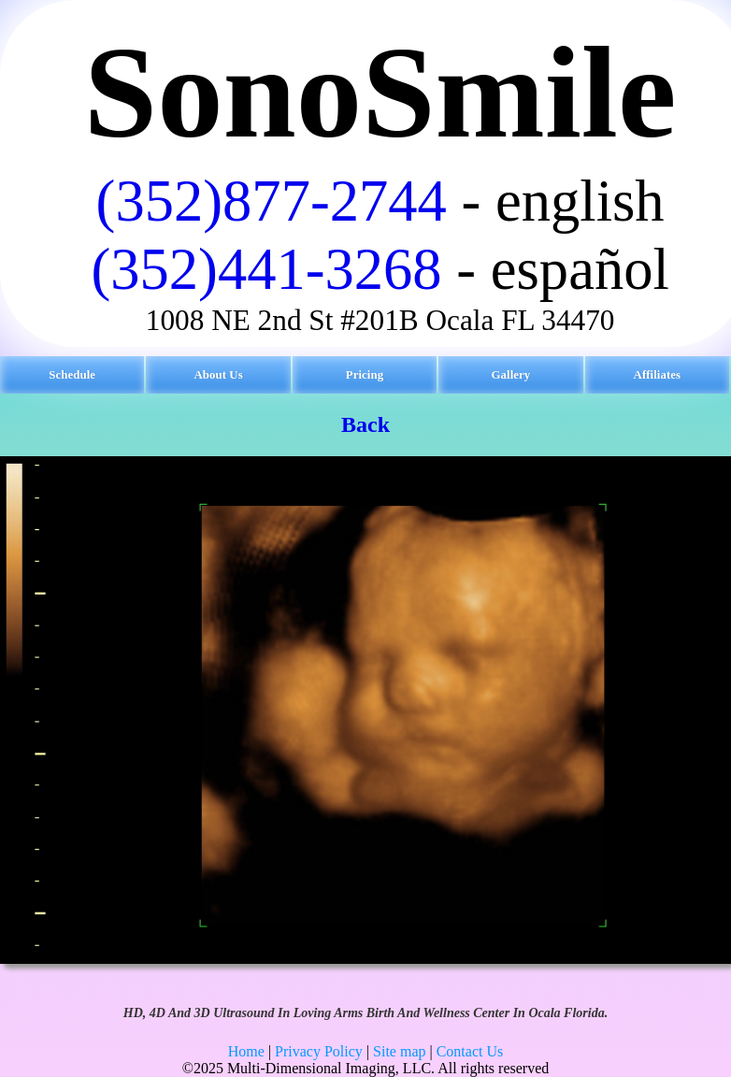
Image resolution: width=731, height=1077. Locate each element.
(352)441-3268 (266, 269)
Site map (399, 1051)
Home (246, 1051)
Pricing (364, 374)
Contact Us (470, 1051)
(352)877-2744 (271, 201)
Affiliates (657, 374)
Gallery (510, 374)
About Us (218, 374)
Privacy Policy (319, 1051)
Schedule (72, 374)
